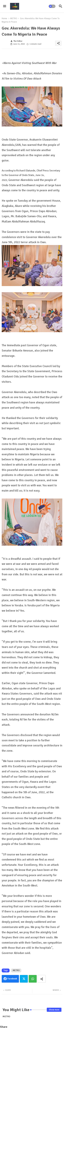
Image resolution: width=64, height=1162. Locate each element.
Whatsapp (33, 979)
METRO (13, 18)
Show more (54, 1009)
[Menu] (4, 6)
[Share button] (42, 979)
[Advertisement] (32, 1064)
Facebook (12, 978)
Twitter (24, 979)
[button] (52, 6)
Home (4, 18)
